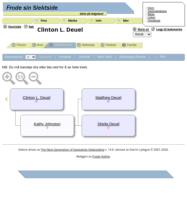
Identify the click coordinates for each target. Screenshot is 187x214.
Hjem (151, 7)
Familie (129, 45)
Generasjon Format (133, 57)
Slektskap (86, 45)
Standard (45, 57)
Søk (31, 26)
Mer (126, 20)
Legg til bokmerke (169, 29)
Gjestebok (154, 20)
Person (19, 45)
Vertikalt (84, 57)
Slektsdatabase (157, 11)
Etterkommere (60, 45)
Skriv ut (143, 29)
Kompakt (65, 57)
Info (98, 20)
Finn (44, 20)
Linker (151, 17)
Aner (37, 45)
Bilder (151, 14)
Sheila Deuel (108, 124)
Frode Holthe (101, 156)
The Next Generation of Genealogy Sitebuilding (72, 149)
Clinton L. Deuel (36, 98)
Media (72, 20)
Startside (14, 26)
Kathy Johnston (47, 124)
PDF (162, 57)
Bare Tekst (105, 57)
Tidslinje (108, 45)
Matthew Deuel (108, 98)
